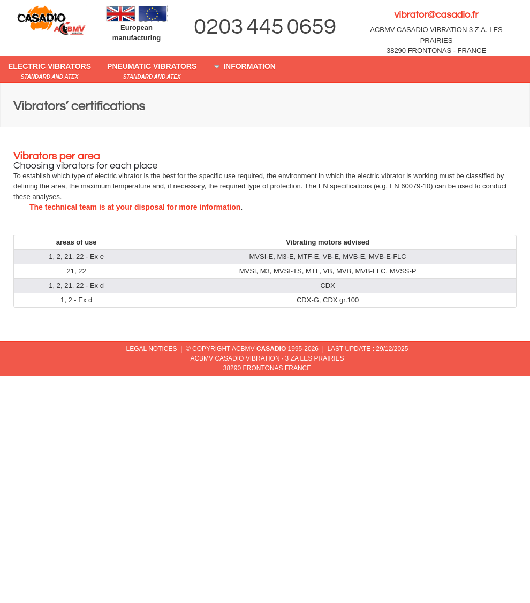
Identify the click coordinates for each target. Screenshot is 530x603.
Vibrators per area (56, 156)
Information (244, 66)
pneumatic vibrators (151, 71)
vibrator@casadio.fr (436, 15)
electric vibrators (49, 71)
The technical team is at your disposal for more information (134, 207)
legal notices (151, 349)
